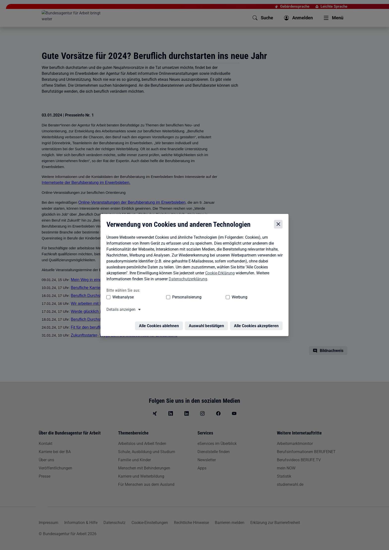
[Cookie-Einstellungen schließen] (279, 224)
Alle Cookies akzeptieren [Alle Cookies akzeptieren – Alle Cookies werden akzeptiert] (257, 323)
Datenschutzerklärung (186, 279)
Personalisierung (171, 297)
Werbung (210, 297)
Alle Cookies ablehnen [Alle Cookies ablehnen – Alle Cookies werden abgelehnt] (160, 323)
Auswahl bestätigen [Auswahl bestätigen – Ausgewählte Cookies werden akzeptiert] (207, 323)
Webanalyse (121, 297)
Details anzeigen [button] (119, 309)
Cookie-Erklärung (218, 273)
